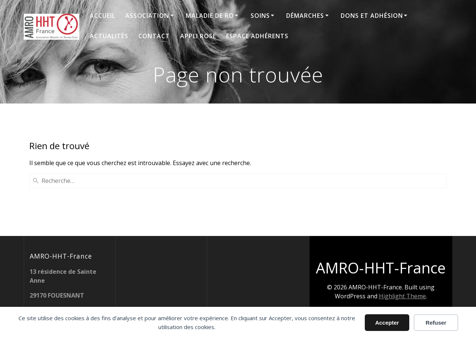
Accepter (387, 322)
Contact (154, 36)
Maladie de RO (210, 16)
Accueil (102, 16)
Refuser (436, 322)
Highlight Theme (402, 296)
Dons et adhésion (372, 16)
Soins (260, 16)
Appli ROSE (198, 36)
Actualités (109, 36)
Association (147, 16)
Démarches (305, 16)
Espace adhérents (257, 36)
